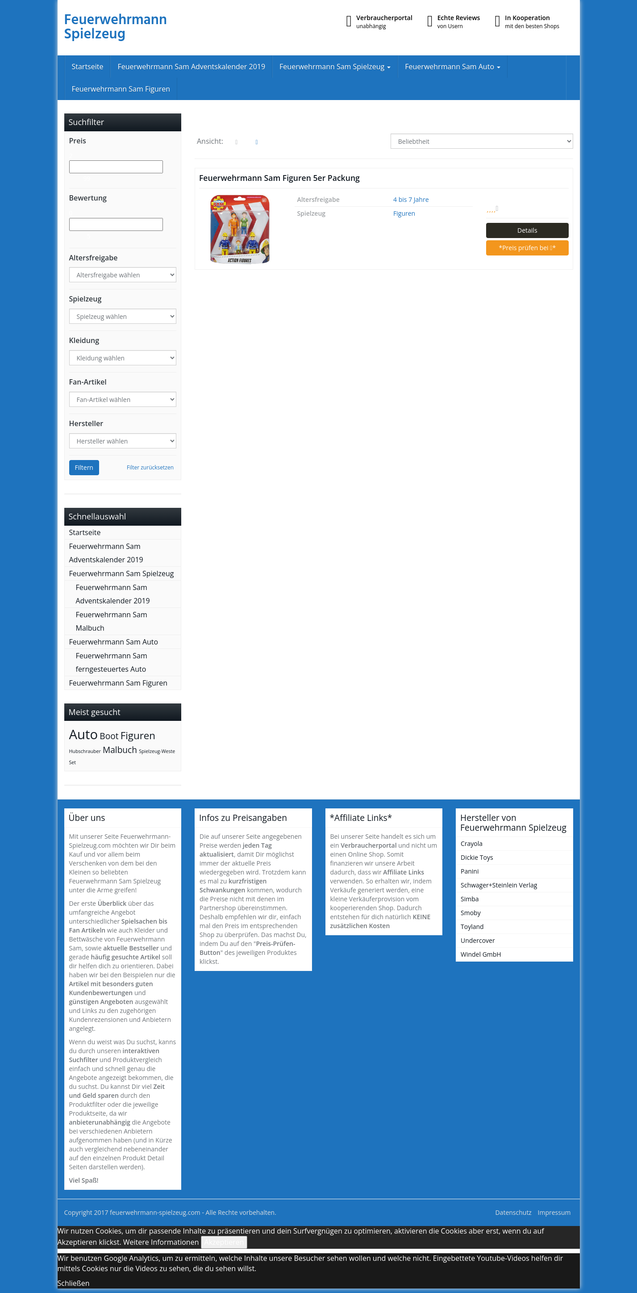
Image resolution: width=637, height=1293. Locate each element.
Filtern (84, 467)
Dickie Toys (477, 857)
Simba (470, 899)
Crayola (472, 843)
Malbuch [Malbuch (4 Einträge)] (120, 750)
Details (527, 230)
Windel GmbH (481, 954)
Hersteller (86, 423)
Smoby (471, 912)
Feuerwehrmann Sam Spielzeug (335, 66)
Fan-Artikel (88, 382)
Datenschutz (513, 1212)
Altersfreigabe (93, 258)
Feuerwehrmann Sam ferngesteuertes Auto (111, 662)
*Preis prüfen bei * (527, 247)
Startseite (88, 66)
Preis (77, 141)
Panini (470, 871)
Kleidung (84, 340)
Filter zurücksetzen (150, 467)
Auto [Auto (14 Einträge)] (83, 734)
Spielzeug (85, 299)
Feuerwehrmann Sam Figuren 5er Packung (279, 177)
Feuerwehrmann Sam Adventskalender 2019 (191, 66)
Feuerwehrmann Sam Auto (452, 66)
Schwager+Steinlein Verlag (499, 885)
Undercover (478, 940)
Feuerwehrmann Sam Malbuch (111, 621)
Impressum (554, 1212)
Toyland (472, 926)
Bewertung (88, 198)
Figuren (404, 213)
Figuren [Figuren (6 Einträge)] (138, 735)
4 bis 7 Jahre (411, 199)
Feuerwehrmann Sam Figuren (121, 89)
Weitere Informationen (161, 1242)
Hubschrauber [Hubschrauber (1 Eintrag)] (85, 751)
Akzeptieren (224, 1242)
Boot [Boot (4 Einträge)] (109, 736)
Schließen (74, 1283)
